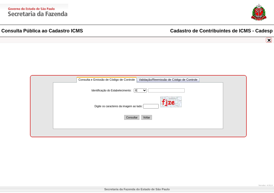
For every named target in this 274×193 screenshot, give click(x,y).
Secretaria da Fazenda (53, 12)
